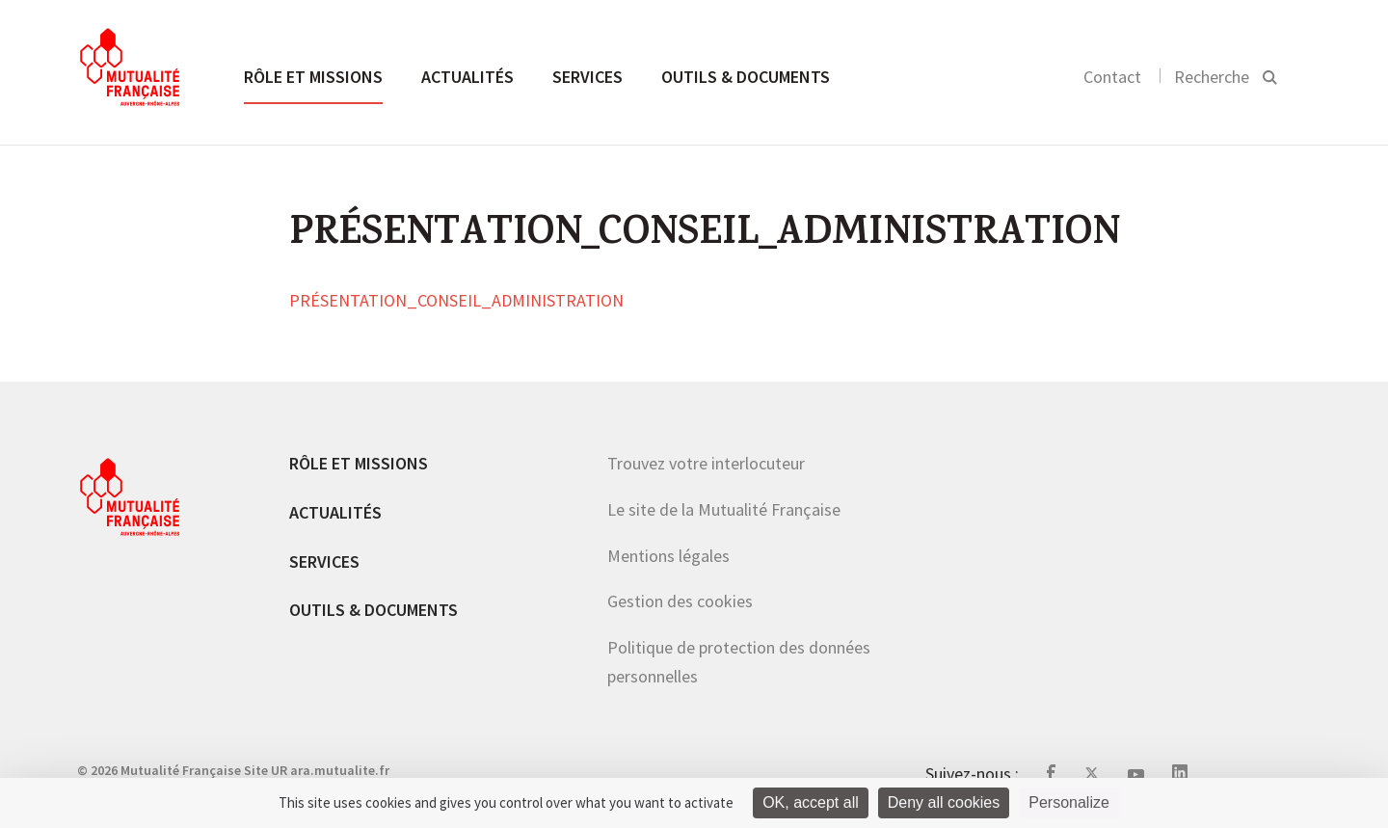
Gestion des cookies (680, 601)
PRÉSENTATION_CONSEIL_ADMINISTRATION (456, 301)
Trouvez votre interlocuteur (706, 463)
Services (587, 77)
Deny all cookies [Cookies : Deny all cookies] (944, 802)
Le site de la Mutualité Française (724, 509)
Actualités (467, 77)
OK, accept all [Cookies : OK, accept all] (810, 802)
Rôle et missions (313, 77)
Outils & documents (745, 77)
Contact (1112, 77)
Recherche (1211, 77)
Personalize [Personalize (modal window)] (1068, 802)
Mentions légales (668, 556)
